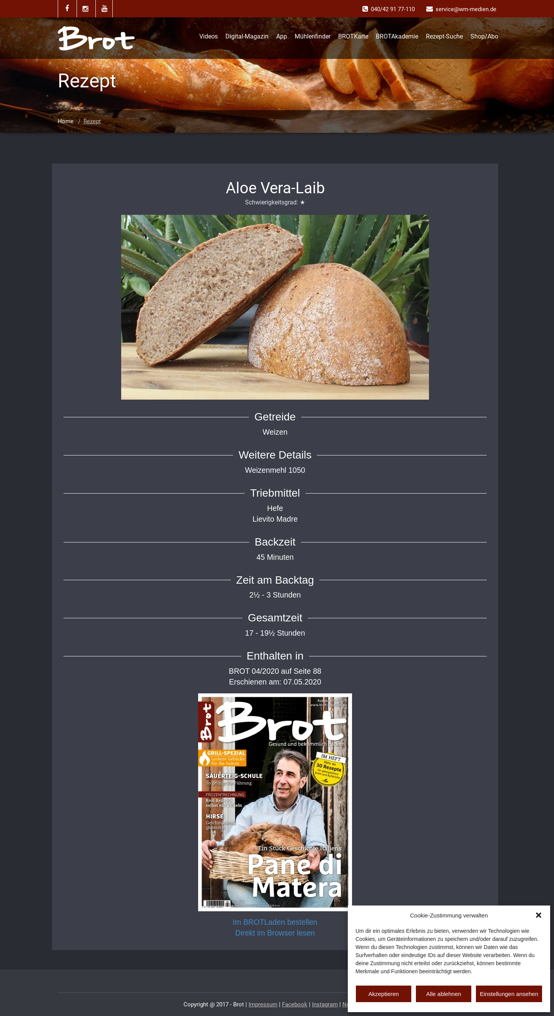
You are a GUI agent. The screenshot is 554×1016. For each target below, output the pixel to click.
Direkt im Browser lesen (275, 933)
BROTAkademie (397, 36)
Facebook (294, 1004)
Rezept (92, 121)
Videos (208, 36)
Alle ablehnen (443, 994)
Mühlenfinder (312, 36)
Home (65, 121)
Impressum (263, 1004)
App (281, 36)
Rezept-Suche (444, 36)
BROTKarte (353, 36)
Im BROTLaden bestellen (275, 922)
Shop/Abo (484, 36)
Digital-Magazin (247, 36)
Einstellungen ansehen (509, 994)
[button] (538, 915)
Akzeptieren (383, 994)
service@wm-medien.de (466, 9)
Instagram (325, 1004)
